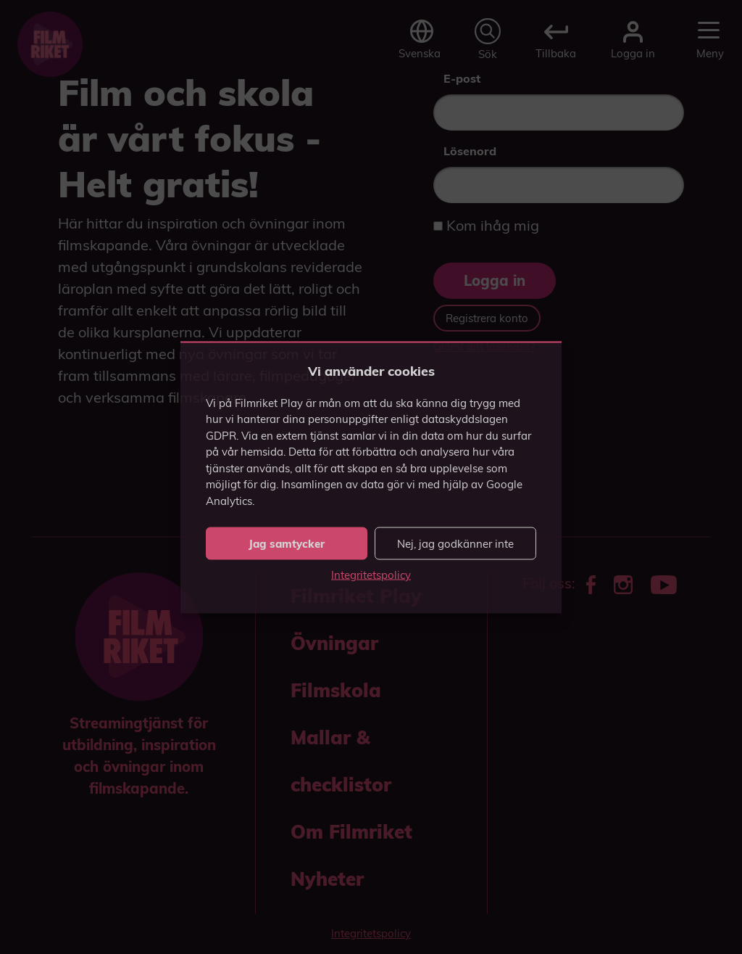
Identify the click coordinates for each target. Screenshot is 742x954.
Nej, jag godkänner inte (455, 543)
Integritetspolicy (371, 575)
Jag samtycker (287, 543)
